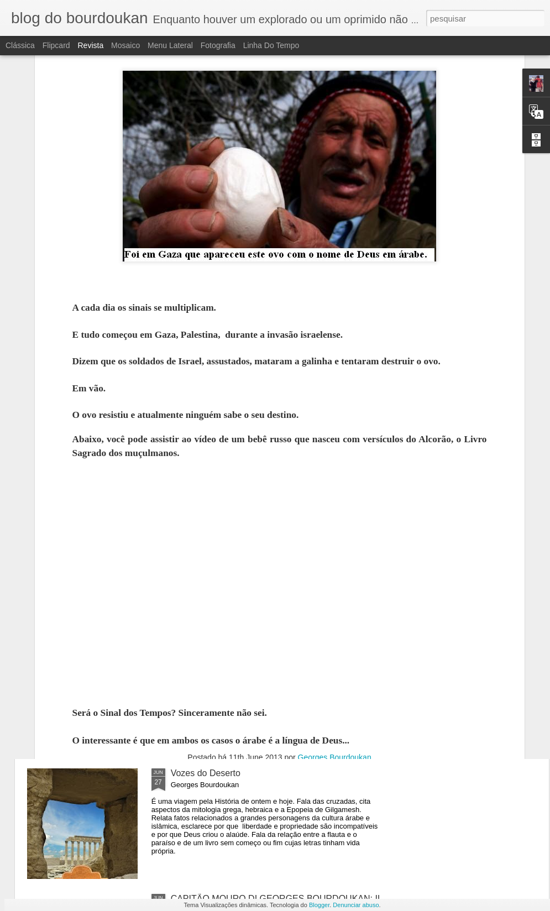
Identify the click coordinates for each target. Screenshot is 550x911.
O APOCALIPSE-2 (207, 522)
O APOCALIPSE (203, 647)
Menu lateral (170, 45)
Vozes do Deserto (205, 773)
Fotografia (218, 45)
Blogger (319, 905)
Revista (90, 45)
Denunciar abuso (356, 905)
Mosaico (125, 45)
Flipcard (56, 45)
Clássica (20, 45)
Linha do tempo (271, 45)
